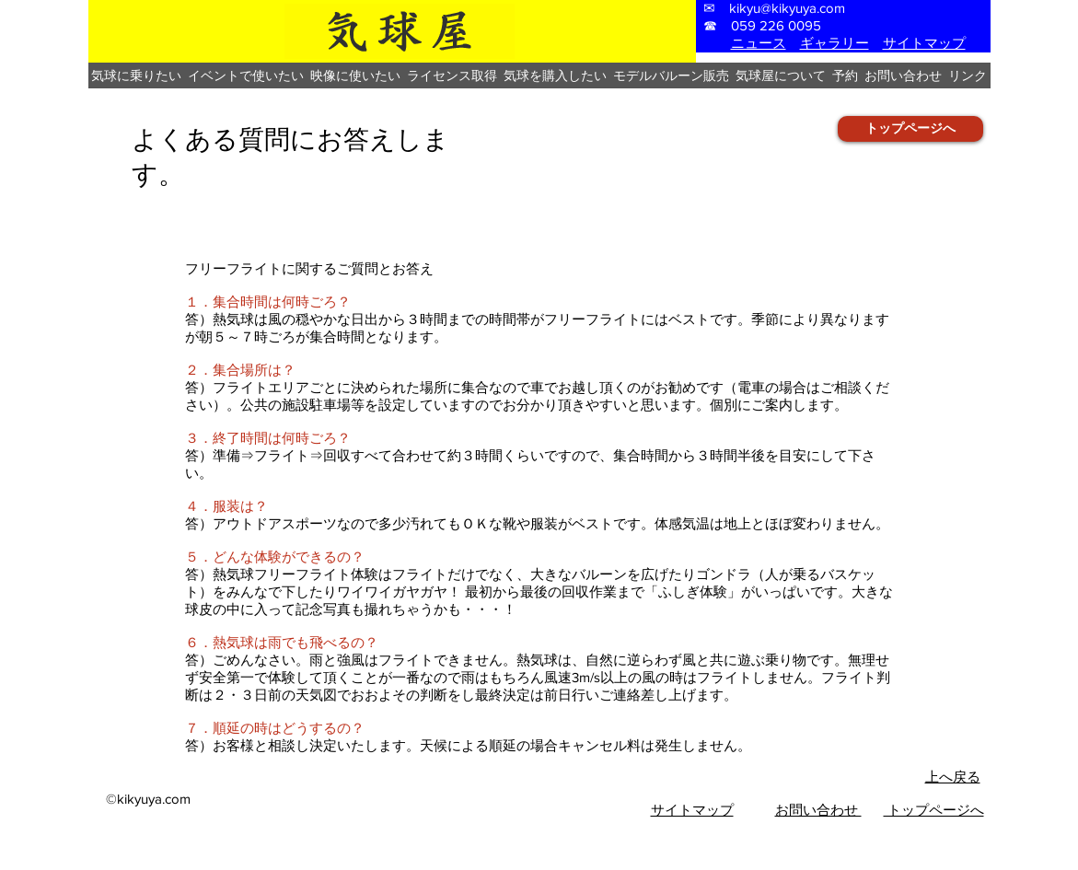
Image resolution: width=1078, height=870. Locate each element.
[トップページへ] (910, 129)
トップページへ (934, 810)
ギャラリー (834, 43)
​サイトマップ (692, 810)
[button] (136, 75)
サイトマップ (924, 43)
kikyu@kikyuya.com (787, 8)
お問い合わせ (818, 810)
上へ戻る (952, 776)
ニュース (758, 43)
